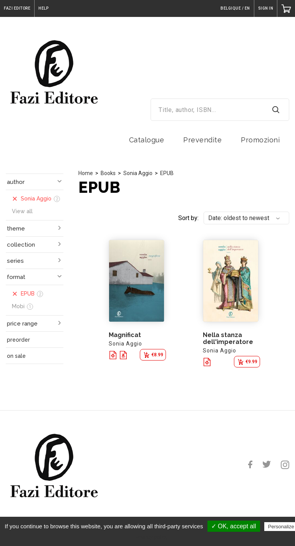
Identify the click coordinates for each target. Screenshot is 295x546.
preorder (18, 340)
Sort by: (188, 218)
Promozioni (260, 140)
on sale (16, 356)
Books (108, 173)
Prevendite (202, 140)
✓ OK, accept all (233, 526)
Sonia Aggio (137, 173)
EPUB (167, 173)
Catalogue (146, 140)
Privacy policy (151, 537)
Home (85, 173)
